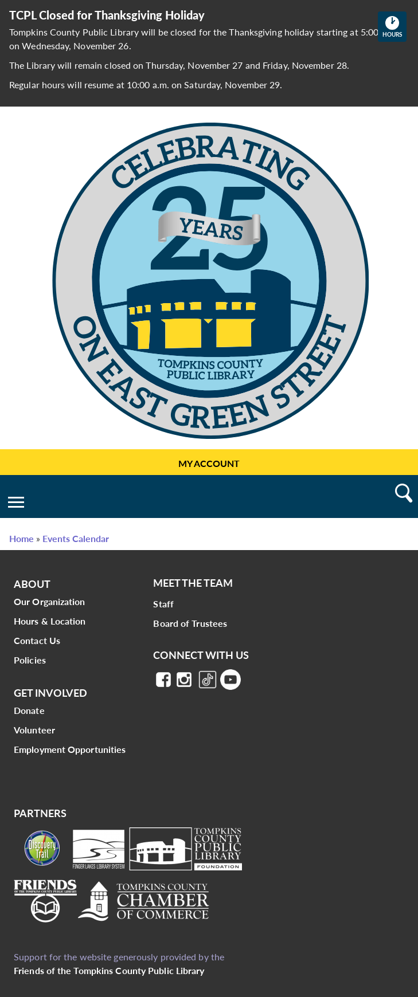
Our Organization (49, 601)
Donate (29, 710)
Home (21, 538)
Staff (163, 603)
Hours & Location (50, 620)
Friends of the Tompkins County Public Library (109, 970)
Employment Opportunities (70, 749)
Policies (30, 659)
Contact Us (37, 640)
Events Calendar (75, 538)
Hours (394, 26)
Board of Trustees (190, 623)
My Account (209, 463)
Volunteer (34, 729)
